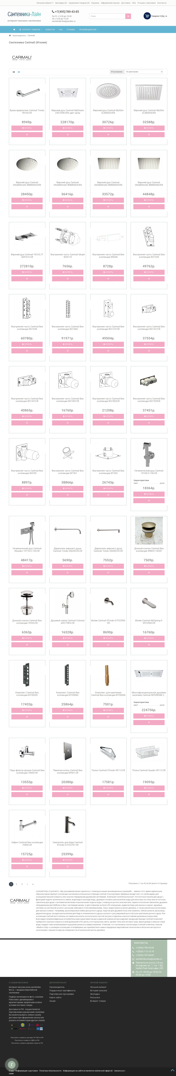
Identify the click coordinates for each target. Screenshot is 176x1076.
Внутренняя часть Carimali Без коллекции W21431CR (27, 399)
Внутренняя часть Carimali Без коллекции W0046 (108, 255)
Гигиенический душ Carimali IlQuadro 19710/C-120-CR (27, 549)
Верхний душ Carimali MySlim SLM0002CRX (108, 111)
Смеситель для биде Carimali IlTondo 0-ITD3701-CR (68, 843)
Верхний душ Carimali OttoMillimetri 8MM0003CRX (68, 183)
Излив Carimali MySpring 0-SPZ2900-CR (149, 621)
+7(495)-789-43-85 (145, 947)
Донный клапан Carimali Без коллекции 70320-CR (27, 621)
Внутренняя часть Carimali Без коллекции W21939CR (149, 399)
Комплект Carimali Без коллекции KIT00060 (67, 693)
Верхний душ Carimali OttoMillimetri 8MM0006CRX (149, 183)
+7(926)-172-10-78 (145, 951)
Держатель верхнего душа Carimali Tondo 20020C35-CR (67, 549)
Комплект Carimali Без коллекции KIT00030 (27, 693)
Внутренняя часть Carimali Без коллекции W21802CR (108, 399)
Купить (27, 128)
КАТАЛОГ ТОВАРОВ (30, 29)
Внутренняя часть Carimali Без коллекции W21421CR (149, 327)
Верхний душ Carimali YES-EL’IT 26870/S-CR (27, 255)
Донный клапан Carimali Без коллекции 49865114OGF (149, 549)
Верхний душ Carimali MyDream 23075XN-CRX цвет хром (68, 111)
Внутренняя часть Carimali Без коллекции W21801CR (67, 399)
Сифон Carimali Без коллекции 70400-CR (27, 843)
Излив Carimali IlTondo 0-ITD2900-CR (108, 621)
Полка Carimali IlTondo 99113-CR (108, 770)
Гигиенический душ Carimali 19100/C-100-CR (148, 472)
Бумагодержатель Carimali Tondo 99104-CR (27, 111)
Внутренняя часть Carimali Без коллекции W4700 (27, 472)
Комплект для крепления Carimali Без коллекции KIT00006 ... (108, 695)
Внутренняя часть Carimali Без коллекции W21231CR (108, 327)
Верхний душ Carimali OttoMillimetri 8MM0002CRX (27, 183)
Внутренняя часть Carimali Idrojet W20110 (68, 255)
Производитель (19, 36)
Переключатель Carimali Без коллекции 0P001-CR (67, 771)
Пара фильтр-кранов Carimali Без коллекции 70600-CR (27, 771)
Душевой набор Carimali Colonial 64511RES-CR (67, 621)
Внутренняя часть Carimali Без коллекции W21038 (27, 327)
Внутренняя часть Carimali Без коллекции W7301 (67, 472)
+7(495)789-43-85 (65, 11)
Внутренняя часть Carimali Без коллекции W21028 (149, 255)
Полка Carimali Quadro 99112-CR (149, 770)
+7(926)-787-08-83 (145, 955)
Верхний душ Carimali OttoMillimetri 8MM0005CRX (108, 183)
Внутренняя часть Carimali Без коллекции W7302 (108, 472)
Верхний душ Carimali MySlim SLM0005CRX (149, 111)
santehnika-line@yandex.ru (149, 959)
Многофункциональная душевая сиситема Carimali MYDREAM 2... (149, 693)
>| (32, 884)
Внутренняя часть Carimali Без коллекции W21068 (67, 327)
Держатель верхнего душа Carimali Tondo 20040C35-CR (108, 549)
